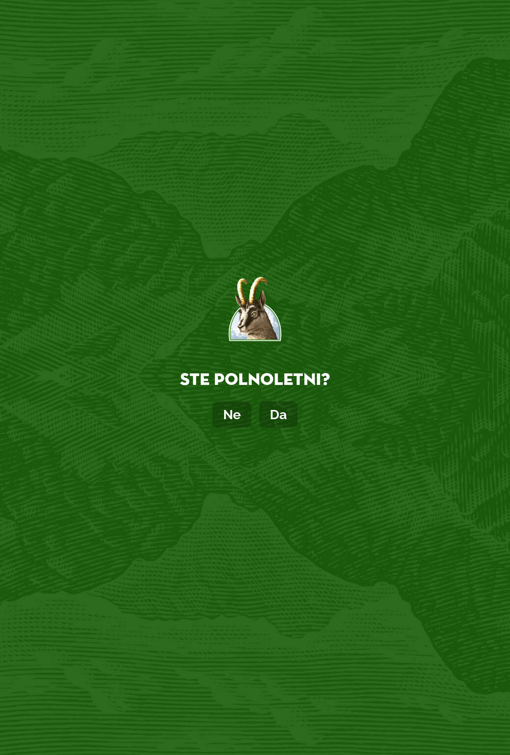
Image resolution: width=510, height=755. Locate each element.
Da (278, 414)
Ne (232, 414)
